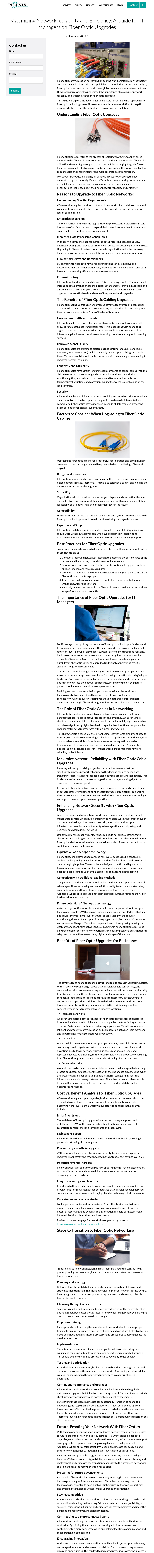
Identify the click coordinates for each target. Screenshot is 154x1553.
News (120, 5)
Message (13, 73)
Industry (90, 5)
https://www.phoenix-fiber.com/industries (80, 1223)
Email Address (15, 62)
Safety (78, 5)
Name (12, 51)
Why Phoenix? (106, 5)
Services (67, 5)
